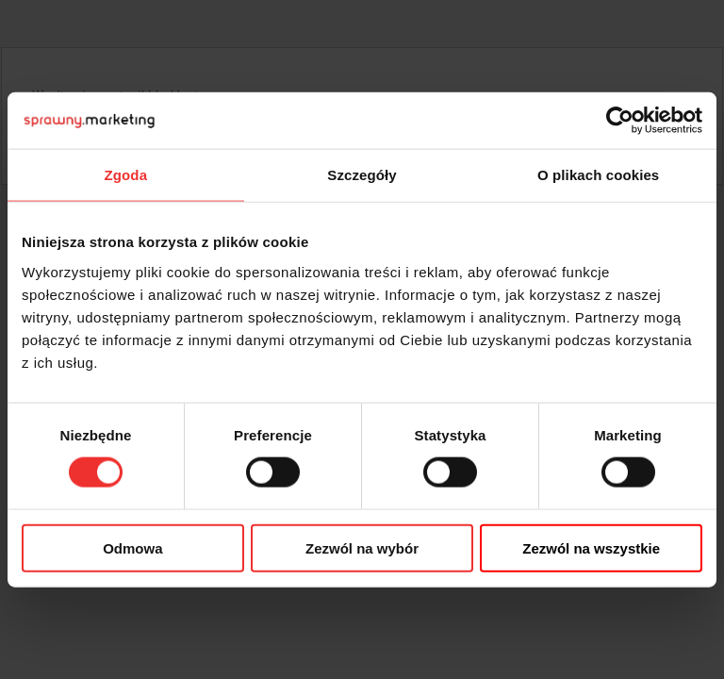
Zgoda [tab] (126, 175)
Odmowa (132, 547)
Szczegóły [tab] (361, 175)
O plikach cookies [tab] (598, 175)
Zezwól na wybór (362, 547)
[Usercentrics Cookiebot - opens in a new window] (619, 121)
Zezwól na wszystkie (591, 547)
